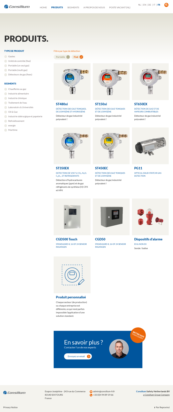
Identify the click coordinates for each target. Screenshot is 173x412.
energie (12, 125)
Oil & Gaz (13, 111)
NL (139, 5)
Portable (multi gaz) (17, 70)
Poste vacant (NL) (119, 7)
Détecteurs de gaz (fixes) (20, 74)
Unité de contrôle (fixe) (19, 61)
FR (159, 5)
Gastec (11, 56)
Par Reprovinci (163, 407)
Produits (57, 7)
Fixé (76, 57)
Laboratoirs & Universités (20, 107)
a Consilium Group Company (156, 394)
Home (43, 7)
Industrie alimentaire (18, 93)
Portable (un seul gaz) (18, 65)
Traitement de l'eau (17, 102)
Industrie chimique (17, 98)
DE (149, 5)
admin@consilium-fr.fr (104, 391)
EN (144, 5)
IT (154, 5)
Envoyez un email (76, 356)
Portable (60, 57)
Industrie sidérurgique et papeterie (25, 116)
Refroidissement (16, 120)
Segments (73, 7)
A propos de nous (94, 7)
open (166, 5)
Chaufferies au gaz (17, 89)
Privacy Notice (10, 407)
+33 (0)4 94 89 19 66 (103, 394)
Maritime (12, 129)
